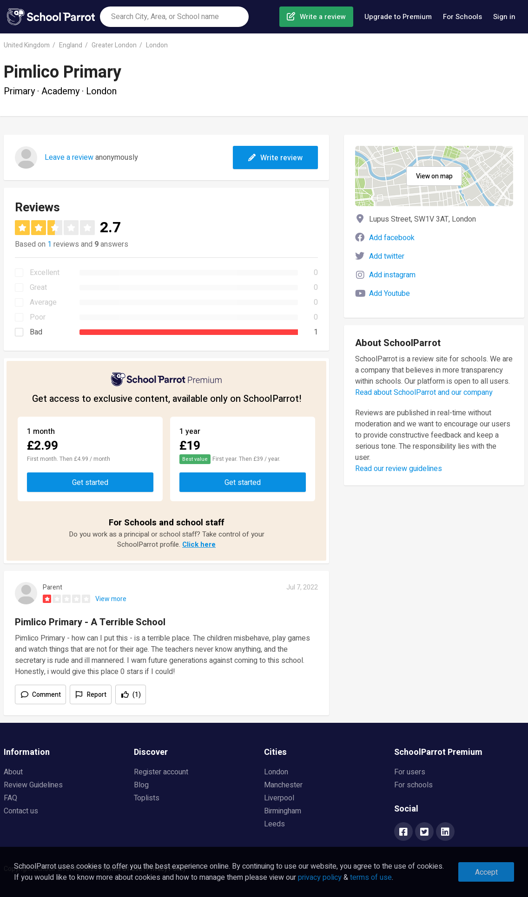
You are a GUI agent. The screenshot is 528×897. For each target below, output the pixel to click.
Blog (141, 785)
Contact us (21, 811)
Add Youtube (389, 293)
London (157, 45)
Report (96, 695)
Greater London (114, 45)
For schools (413, 785)
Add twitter (386, 256)
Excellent (44, 272)
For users (409, 772)
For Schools (462, 17)
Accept (486, 872)
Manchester (283, 785)
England (70, 45)
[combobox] (174, 17)
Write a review (323, 17)
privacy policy (320, 877)
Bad (36, 332)
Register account (161, 772)
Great (38, 287)
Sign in (504, 17)
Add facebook (392, 237)
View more (110, 599)
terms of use (371, 877)
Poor (38, 317)
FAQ (10, 798)
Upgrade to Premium (398, 17)
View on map (434, 176)
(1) (136, 695)
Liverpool (279, 798)
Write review (275, 158)
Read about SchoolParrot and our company (424, 392)
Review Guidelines (33, 785)
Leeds (274, 824)
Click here (199, 544)
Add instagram (392, 275)
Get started (90, 482)
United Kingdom (27, 45)
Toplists (146, 798)
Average (43, 302)
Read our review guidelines (398, 468)
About (13, 772)
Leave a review (69, 157)
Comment (46, 695)
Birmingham (282, 811)
